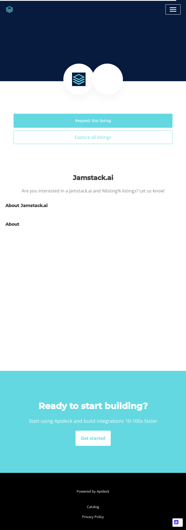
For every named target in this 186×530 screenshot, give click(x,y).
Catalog (93, 506)
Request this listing (93, 120)
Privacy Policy (93, 516)
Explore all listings (93, 137)
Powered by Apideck (93, 491)
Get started (93, 438)
